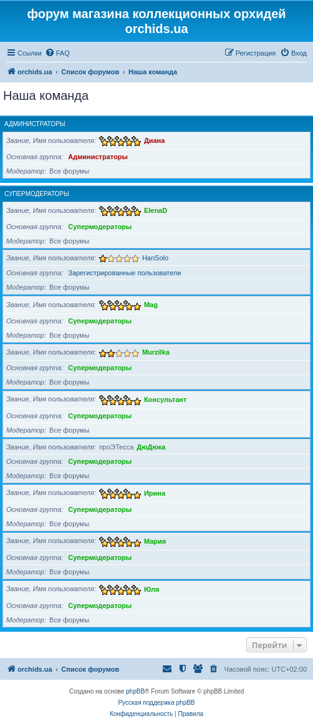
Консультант (165, 399)
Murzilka (156, 352)
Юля (151, 588)
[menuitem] (57, 53)
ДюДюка (151, 447)
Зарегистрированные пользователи (124, 273)
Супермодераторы (36, 193)
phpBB (135, 691)
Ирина (154, 492)
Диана (154, 140)
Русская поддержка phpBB (156, 702)
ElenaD (155, 210)
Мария (155, 540)
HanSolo (155, 258)
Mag (151, 304)
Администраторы (34, 123)
